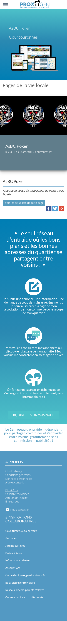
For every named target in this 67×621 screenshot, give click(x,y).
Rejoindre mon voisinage (33, 415)
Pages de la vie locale (26, 85)
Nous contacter (17, 509)
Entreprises (12, 501)
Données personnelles (18, 478)
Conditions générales (18, 475)
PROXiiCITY (11, 490)
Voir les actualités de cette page (23, 202)
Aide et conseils (14, 482)
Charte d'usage (14, 471)
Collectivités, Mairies (17, 494)
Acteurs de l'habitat (16, 497)
